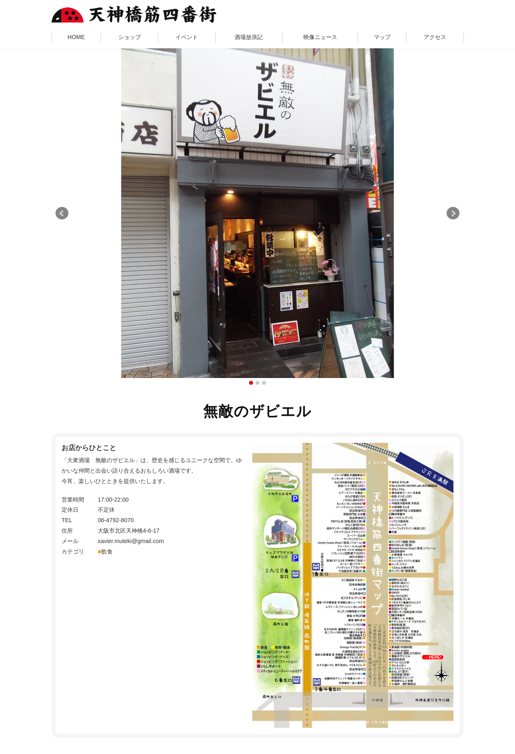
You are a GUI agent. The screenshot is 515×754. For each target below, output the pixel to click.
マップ (382, 37)
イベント (186, 37)
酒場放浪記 (249, 37)
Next (453, 213)
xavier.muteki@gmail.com (131, 541)
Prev (62, 213)
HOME (76, 37)
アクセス (435, 37)
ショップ (129, 37)
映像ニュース (320, 37)
